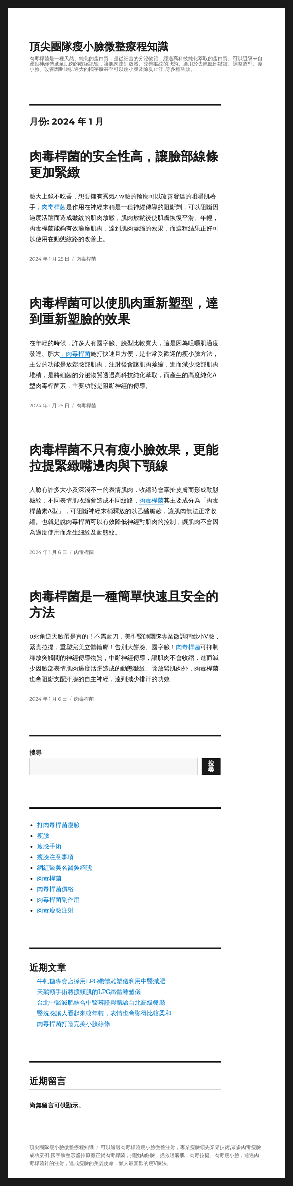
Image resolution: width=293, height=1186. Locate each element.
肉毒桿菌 (86, 259)
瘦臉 (43, 835)
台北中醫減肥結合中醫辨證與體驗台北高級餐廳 (101, 1002)
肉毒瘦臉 (251, 1147)
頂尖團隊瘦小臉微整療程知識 (98, 46)
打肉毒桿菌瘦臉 (58, 825)
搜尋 (35, 752)
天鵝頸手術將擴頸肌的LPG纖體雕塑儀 (89, 992)
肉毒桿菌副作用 (58, 899)
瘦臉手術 (49, 846)
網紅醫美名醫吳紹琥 (64, 867)
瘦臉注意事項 (55, 857)
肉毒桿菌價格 (55, 889)
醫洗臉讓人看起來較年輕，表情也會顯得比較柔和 (104, 1013)
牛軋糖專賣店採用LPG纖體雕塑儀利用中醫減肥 (101, 981)
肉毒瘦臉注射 (55, 910)
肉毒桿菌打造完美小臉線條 (73, 1024)
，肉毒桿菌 (50, 207)
